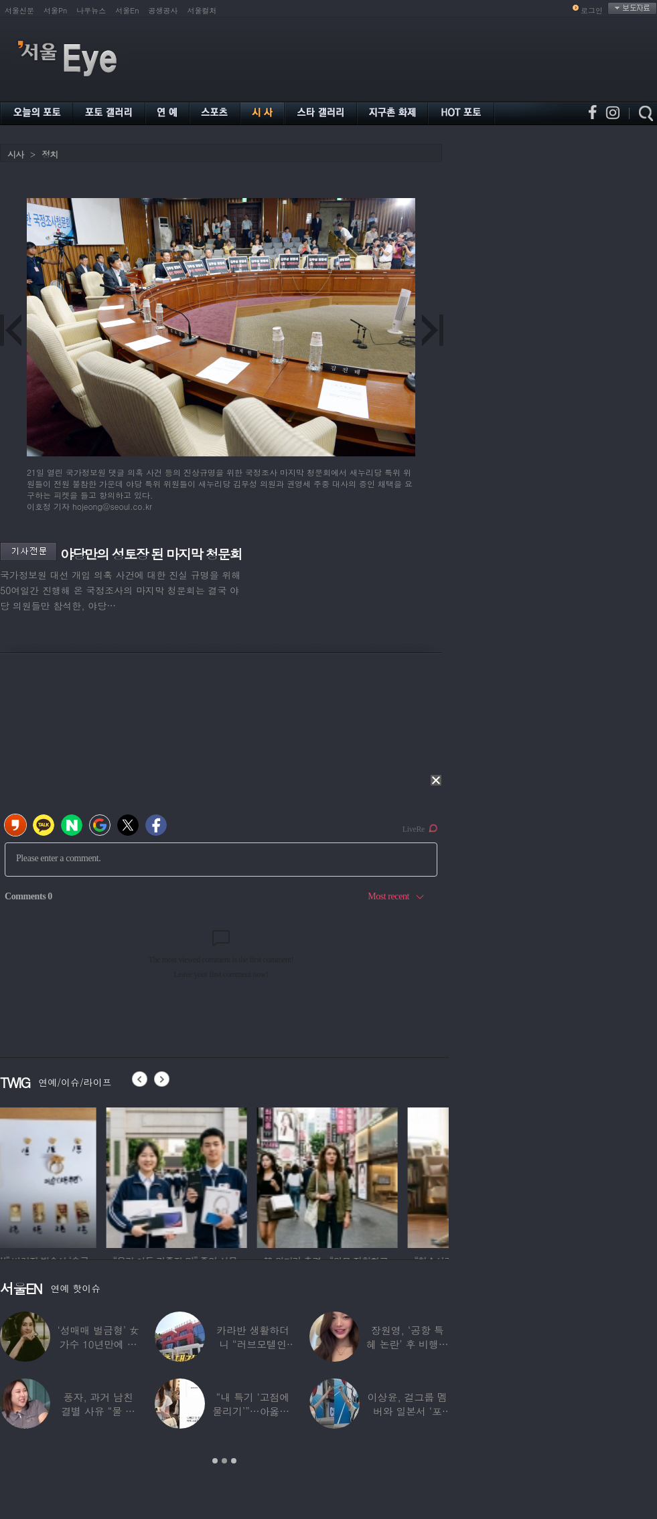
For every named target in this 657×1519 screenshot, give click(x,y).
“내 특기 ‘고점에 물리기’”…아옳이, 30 (252, 1411)
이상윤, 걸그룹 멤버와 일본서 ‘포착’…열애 (407, 1411)
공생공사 (163, 10)
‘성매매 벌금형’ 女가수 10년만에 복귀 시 (98, 1344)
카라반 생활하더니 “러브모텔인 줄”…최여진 (252, 1344)
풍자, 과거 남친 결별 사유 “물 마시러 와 (98, 1411)
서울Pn (55, 10)
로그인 (592, 10)
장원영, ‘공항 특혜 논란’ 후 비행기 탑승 (407, 1344)
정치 (50, 154)
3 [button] (233, 1460)
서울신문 (19, 10)
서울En (127, 10)
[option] (70, 1175)
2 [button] (224, 1460)
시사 (15, 154)
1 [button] (215, 1460)
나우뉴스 (91, 10)
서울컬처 (202, 10)
